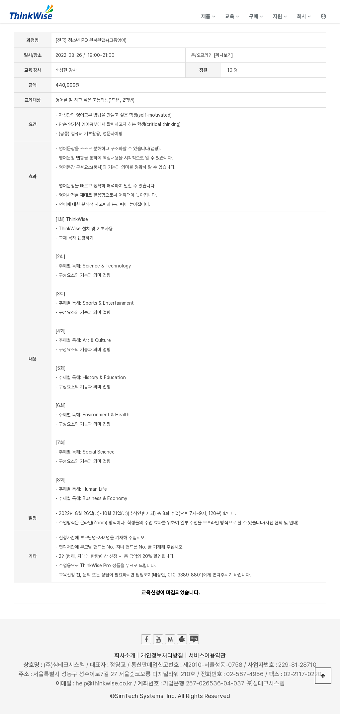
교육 (232, 16)
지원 (280, 16)
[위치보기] (223, 55)
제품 (208, 16)
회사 (304, 16)
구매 (256, 16)
